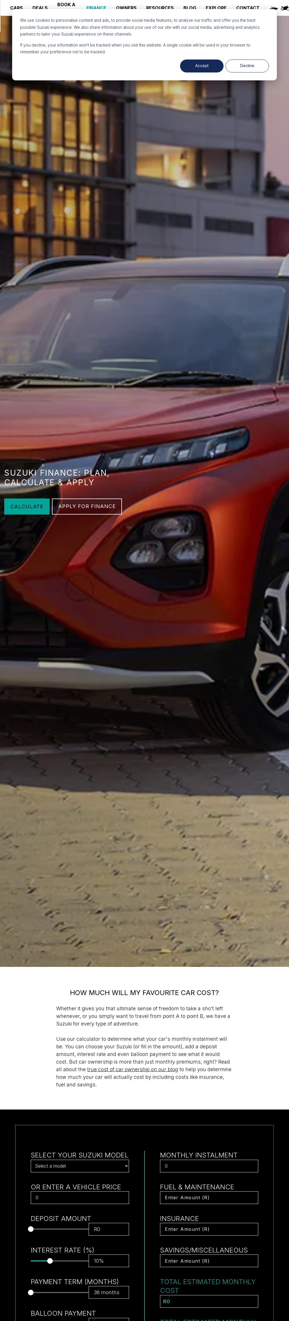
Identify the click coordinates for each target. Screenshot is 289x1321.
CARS (16, 8)
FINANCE (96, 8)
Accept (202, 65)
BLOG (189, 8)
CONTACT (248, 8)
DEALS (40, 8)
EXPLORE (216, 8)
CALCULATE (26, 507)
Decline (247, 65)
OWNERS (126, 8)
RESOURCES (160, 8)
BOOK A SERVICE (67, 8)
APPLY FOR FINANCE (87, 506)
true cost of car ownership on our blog (132, 1069)
